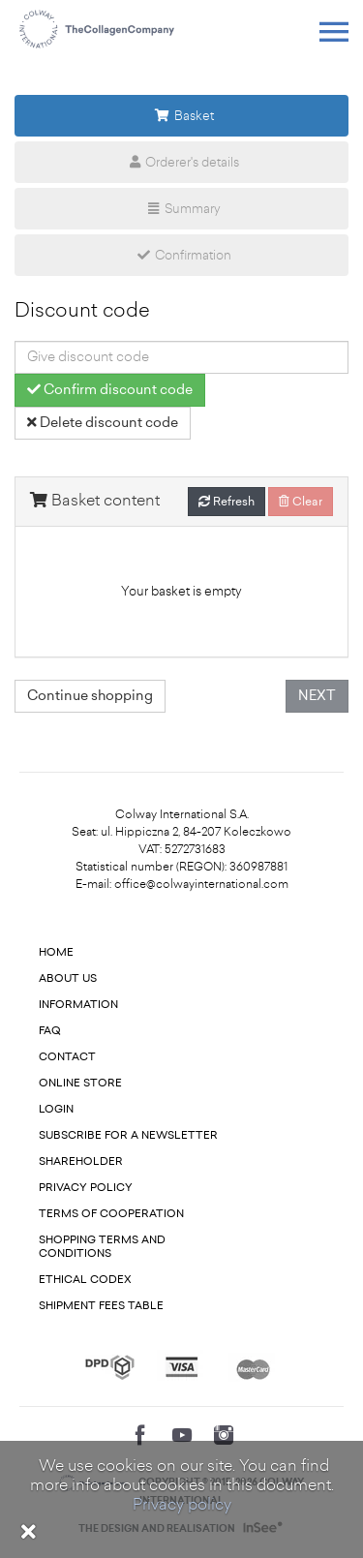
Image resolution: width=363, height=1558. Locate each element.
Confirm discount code (110, 390)
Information (78, 1004)
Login (56, 1109)
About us (68, 978)
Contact (67, 1057)
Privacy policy (182, 1504)
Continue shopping (90, 695)
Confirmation (182, 255)
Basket (182, 115)
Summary (181, 208)
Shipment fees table (101, 1305)
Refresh (226, 501)
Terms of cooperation (111, 1213)
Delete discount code (102, 422)
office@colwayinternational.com (201, 884)
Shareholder (81, 1161)
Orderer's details (182, 162)
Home (56, 952)
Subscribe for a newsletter (128, 1135)
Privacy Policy (86, 1187)
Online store (80, 1083)
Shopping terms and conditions (102, 1247)
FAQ (50, 1030)
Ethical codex (85, 1279)
